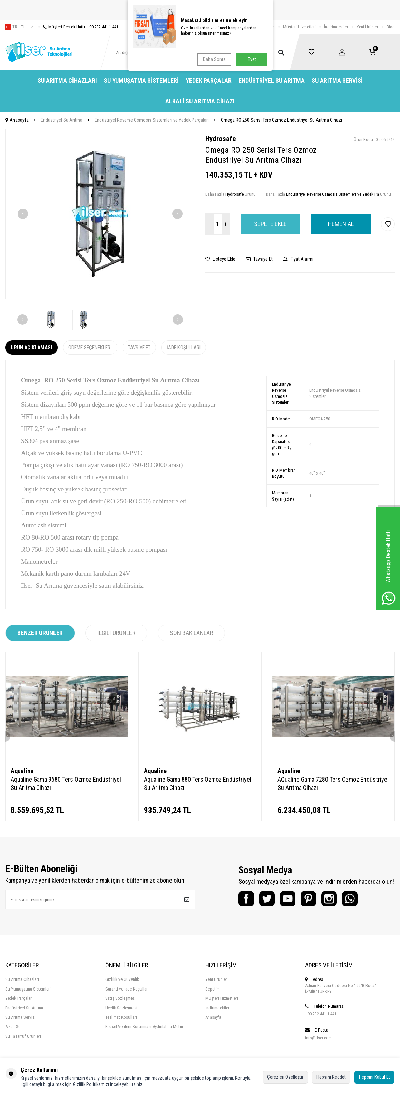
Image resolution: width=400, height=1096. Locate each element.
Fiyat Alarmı (298, 259)
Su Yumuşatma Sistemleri (141, 80)
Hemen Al (341, 224)
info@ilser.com (318, 1037)
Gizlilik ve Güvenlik (122, 979)
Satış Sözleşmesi (120, 998)
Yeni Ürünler (367, 26)
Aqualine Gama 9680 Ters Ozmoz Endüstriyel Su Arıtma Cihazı (66, 783)
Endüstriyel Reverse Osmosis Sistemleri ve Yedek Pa (332, 194)
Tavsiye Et (259, 259)
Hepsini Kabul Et (374, 1077)
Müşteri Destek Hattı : (78, 27)
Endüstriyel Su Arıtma (271, 80)
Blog (391, 26)
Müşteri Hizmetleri (299, 26)
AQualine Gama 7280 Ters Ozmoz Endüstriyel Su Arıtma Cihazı (333, 783)
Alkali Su (13, 1026)
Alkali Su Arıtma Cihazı (200, 101)
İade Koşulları (184, 347)
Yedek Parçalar (209, 80)
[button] (23, 214)
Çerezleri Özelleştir (285, 1077)
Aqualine (22, 770)
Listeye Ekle (220, 259)
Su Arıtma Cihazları (67, 80)
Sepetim (212, 989)
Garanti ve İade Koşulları (127, 989)
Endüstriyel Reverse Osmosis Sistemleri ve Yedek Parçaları (152, 120)
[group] (100, 214)
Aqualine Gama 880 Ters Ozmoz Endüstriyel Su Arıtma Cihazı (197, 783)
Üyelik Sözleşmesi (121, 1007)
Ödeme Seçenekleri (90, 347)
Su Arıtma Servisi (337, 80)
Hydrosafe (220, 138)
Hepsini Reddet (331, 1077)
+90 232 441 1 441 (320, 1013)
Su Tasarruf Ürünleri (23, 1036)
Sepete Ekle (270, 224)
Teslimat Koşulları (121, 1017)
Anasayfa (17, 120)
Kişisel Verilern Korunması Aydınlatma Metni (144, 1026)
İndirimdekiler (336, 26)
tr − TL (19, 27)
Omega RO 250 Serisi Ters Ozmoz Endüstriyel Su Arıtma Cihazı (281, 120)
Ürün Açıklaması (31, 347)
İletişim (268, 26)
